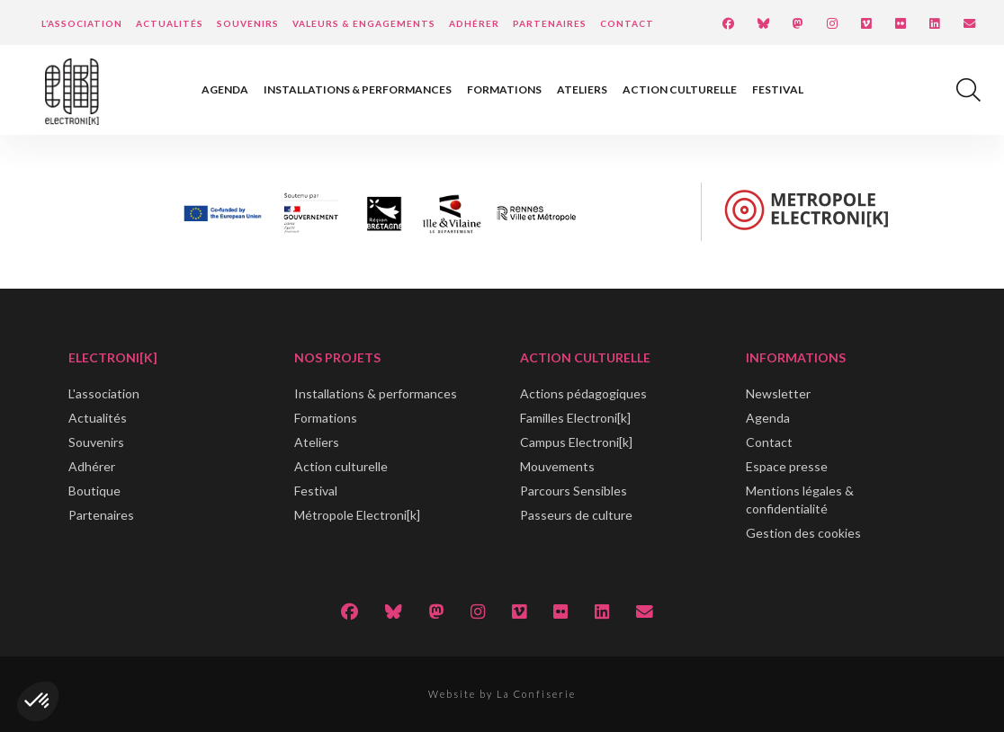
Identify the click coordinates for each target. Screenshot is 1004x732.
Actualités (169, 23)
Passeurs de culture (576, 514)
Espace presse (787, 466)
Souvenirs (248, 23)
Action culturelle (680, 89)
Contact (627, 23)
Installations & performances (358, 89)
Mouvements (557, 466)
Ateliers (582, 89)
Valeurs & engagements (363, 23)
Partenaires (550, 23)
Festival (777, 89)
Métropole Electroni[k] (357, 514)
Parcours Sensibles (573, 490)
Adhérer (474, 23)
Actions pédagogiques (583, 393)
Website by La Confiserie (502, 694)
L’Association (81, 23)
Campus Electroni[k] (576, 442)
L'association (103, 393)
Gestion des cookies (803, 532)
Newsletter (778, 393)
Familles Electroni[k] (575, 417)
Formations (504, 89)
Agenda (225, 89)
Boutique (94, 490)
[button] (37, 701)
